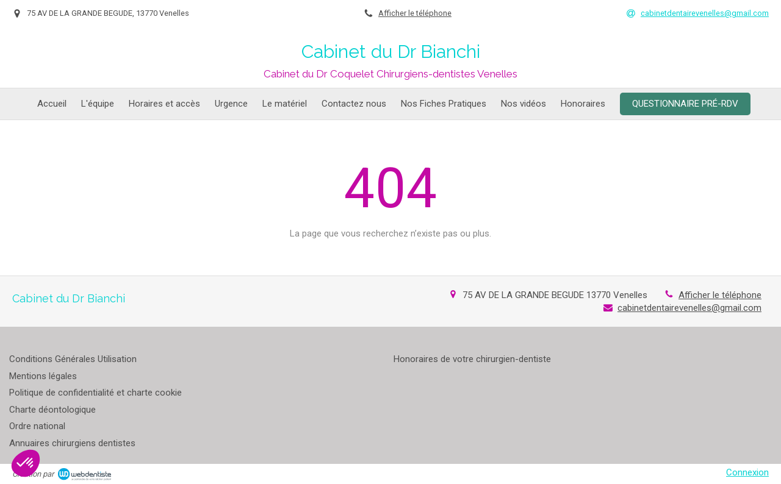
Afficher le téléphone (415, 13)
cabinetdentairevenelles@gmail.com (689, 307)
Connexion (747, 472)
